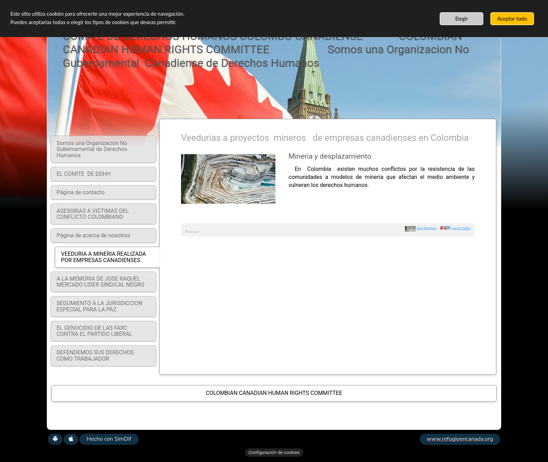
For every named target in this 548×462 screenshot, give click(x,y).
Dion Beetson (427, 228)
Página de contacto (80, 192)
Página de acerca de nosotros (93, 235)
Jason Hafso (461, 228)
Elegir (461, 18)
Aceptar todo (512, 18)
